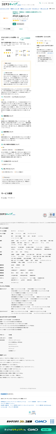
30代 (17, 251)
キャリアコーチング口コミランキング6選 (42, 313)
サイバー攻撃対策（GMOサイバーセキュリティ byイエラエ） (22, 405)
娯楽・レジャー (35, 242)
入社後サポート (14, 278)
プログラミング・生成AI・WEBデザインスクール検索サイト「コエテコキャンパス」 (17, 360)
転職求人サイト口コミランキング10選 (38, 311)
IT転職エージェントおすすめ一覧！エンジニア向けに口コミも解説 (13, 323)
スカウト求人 (20, 249)
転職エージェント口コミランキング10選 (19, 311)
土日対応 (23, 280)
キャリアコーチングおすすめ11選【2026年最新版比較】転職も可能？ (14, 327)
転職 (14, 23)
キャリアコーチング (32, 233)
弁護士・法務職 (21, 262)
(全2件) (24, 20)
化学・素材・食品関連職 (16, 258)
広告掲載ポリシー (12, 350)
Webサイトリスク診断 (41, 401)
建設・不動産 (43, 240)
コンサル (30, 244)
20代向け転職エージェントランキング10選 (36, 288)
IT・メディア (23, 240)
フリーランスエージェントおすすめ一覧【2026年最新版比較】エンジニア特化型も (17, 325)
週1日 (12, 272)
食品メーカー (27, 242)
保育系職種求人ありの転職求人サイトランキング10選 (22, 304)
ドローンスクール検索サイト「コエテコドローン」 (10, 362)
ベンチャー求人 (39, 247)
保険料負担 (29, 280)
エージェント (20, 23)
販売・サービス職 (37, 258)
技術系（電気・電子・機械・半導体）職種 (42, 256)
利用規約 (10, 338)
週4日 (27, 272)
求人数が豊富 (21, 247)
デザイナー (28, 256)
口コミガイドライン (13, 344)
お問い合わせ (2, 338)
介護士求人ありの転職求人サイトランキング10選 (21, 302)
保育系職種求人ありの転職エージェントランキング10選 (22, 296)
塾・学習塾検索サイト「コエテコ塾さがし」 (9, 364)
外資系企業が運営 (23, 275)
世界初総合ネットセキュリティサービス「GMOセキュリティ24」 (13, 401)
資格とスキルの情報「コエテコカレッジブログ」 (10, 371)
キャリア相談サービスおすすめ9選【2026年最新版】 (11, 329)
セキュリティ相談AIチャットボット (8, 403)
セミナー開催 (32, 278)
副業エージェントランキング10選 (18, 308)
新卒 (12, 236)
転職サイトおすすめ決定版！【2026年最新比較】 (10, 319)
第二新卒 (34, 236)
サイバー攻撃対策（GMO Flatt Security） (44, 405)
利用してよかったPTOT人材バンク (45, 46)
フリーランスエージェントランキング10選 (41, 306)
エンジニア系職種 (47, 254)
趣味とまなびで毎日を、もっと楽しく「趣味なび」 (10, 375)
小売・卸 (30, 240)
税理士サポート (37, 280)
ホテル (47, 242)
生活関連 (13, 242)
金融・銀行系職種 (27, 258)
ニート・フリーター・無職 (16, 238)
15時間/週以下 (23, 270)
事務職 (23, 254)
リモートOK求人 (28, 249)
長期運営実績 (32, 275)
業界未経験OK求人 (38, 249)
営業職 (17, 254)
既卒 (24, 236)
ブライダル (13, 244)
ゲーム (42, 242)
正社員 (12, 265)
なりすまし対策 (4, 407)
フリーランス (18, 233)
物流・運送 (19, 242)
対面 (12, 267)
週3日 (22, 272)
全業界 (12, 240)
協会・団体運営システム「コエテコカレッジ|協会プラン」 (12, 377)
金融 (17, 240)
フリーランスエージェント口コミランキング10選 (21, 313)
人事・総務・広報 (30, 254)
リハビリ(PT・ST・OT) (32, 262)
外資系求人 (47, 247)
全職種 (12, 254)
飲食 (25, 244)
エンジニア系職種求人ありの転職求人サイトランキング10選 (23, 300)
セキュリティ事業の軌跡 (13, 407)
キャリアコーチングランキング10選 (35, 308)
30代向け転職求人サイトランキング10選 (38, 298)
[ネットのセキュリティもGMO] (28, 429)
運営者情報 (2, 340)
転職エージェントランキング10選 (18, 288)
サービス (36, 240)
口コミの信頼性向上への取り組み (15, 342)
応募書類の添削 (41, 278)
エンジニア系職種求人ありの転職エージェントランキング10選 (24, 292)
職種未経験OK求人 (48, 249)
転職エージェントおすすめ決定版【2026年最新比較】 (11, 321)
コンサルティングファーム (45, 260)
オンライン (17, 267)
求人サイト (13, 230)
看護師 (27, 260)
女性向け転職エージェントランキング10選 (40, 290)
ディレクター (21, 256)
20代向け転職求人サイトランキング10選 (19, 298)
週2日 (17, 272)
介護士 (40, 262)
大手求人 (13, 249)
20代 (12, 251)
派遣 (23, 265)
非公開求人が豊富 (29, 247)
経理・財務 (39, 254)
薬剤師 (36, 260)
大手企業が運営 (14, 275)
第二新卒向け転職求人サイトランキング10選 (20, 306)
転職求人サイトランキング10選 (43, 296)
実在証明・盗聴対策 (5, 405)
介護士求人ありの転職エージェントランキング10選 (21, 294)
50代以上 (26, 251)
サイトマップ (11, 348)
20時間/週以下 (14, 270)
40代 (21, 251)
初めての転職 (18, 236)
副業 (24, 233)
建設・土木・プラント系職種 (17, 260)
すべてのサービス (14, 282)
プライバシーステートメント (14, 340)
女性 (29, 236)
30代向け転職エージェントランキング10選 (20, 290)
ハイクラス (40, 236)
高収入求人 (13, 247)
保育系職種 (13, 262)
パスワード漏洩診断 (32, 401)
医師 (32, 260)
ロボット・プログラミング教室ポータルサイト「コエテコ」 (12, 358)
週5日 (31, 272)
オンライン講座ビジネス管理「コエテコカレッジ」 (10, 369)
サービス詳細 (7, 29)
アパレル (20, 244)
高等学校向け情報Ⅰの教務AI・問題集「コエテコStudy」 (11, 373)
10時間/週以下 (31, 270)
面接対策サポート (15, 280)
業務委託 (18, 265)
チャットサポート (23, 278)
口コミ (21, 29)
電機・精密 (51, 240)
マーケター (13, 256)
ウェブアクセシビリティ (13, 346)
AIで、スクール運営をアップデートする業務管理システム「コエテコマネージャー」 (17, 366)
